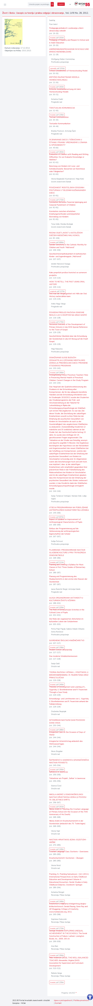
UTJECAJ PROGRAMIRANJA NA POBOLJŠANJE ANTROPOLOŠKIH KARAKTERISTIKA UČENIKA (69, 508)
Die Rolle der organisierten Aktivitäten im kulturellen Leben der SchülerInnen (66, 620)
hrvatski (57, 38)
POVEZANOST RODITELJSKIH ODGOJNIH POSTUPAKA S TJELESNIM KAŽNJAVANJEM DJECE (67, 190)
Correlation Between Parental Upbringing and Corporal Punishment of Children (68, 203)
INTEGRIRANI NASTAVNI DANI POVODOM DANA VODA (67, 721)
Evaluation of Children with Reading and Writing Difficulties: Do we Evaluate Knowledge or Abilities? (68, 157)
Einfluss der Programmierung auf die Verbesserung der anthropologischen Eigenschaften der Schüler (64, 531)
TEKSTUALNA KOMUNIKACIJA (62, 108)
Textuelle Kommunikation (59, 123)
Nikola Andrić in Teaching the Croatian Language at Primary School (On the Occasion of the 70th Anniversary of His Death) (69, 812)
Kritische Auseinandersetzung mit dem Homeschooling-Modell (65, 90)
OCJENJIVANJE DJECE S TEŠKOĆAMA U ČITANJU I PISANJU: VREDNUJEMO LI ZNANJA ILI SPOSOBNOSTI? (68, 142)
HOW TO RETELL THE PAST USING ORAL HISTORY (67, 283)
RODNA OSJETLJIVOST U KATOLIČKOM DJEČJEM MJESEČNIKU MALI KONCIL (66, 234)
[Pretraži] (52, 4)
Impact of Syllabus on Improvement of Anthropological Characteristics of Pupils (65, 520)
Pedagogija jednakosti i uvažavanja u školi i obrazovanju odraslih (66, 29)
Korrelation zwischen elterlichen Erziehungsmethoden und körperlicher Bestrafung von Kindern (64, 214)
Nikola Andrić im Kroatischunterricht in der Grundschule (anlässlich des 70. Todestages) (67, 822)
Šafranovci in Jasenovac (58, 772)
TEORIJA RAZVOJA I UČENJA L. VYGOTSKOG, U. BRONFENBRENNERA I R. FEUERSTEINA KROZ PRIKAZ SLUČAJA (69, 675)
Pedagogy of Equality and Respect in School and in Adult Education (69, 41)
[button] (70, 4)
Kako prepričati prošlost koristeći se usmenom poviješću (68, 273)
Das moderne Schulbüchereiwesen (63, 656)
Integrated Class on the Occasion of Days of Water (67, 733)
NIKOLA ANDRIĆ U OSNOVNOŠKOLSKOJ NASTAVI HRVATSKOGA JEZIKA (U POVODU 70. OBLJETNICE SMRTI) (67, 797)
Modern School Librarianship (60, 650)
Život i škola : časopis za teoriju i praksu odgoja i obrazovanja (33, 13)
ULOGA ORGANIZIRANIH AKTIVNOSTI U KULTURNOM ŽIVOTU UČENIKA (66, 599)
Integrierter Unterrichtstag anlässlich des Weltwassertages (66, 742)
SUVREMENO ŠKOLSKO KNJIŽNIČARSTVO (66, 640)
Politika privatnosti (81, 1000)
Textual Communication (59, 117)
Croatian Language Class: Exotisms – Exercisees (68, 851)
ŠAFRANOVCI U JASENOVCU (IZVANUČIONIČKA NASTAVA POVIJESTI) (69, 761)
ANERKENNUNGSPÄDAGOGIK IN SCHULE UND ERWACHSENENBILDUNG (69, 50)
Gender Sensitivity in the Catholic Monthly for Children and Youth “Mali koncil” (68, 246)
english (61, 4)
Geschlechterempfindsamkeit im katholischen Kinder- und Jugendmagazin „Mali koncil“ (67, 255)
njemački (57, 68)
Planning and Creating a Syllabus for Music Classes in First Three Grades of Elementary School (67, 567)
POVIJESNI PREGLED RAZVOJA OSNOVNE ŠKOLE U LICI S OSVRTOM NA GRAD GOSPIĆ (68, 313)
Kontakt (58, 1003)
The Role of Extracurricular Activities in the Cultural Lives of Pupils (66, 611)
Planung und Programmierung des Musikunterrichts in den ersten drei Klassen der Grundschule (68, 579)
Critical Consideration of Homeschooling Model (68, 71)
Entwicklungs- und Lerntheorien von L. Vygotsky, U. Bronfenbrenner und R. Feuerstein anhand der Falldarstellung (69, 701)
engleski (57, 291)
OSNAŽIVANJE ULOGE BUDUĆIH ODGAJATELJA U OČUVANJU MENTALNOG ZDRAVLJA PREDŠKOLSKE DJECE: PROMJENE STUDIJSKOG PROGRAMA (68, 361)
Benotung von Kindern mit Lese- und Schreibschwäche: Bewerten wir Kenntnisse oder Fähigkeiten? (67, 169)
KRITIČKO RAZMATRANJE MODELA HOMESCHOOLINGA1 (64, 78)
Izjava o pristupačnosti (63, 1000)
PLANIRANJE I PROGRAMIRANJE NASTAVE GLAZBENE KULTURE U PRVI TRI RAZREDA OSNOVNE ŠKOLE (67, 553)
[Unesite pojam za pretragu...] (39, 4)
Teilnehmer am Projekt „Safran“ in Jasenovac (67, 778)
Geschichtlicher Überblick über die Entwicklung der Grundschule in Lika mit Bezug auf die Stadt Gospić (68, 339)
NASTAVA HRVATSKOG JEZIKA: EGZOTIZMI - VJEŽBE (68, 841)
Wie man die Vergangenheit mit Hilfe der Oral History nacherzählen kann (68, 295)
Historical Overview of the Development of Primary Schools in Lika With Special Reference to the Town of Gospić (68, 327)
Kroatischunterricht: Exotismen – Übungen (66, 858)
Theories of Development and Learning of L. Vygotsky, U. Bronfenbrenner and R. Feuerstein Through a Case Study (68, 689)
